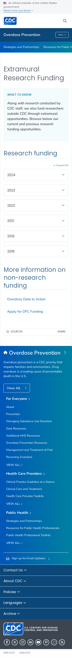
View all (14, 465)
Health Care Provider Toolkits (25, 496)
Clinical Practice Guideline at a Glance (30, 482)
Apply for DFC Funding (25, 311)
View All (14, 388)
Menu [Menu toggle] (62, 35)
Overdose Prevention (21, 34)
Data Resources (16, 428)
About (10, 407)
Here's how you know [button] (18, 10)
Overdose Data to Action (26, 299)
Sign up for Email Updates (28, 558)
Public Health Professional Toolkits (28, 535)
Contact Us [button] (15, 570)
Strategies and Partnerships (21, 47)
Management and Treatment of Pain (29, 450)
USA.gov (24, 652)
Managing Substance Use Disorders (29, 421)
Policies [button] (11, 592)
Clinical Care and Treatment (24, 489)
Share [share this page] (61, 331)
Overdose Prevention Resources (26, 443)
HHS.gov (9, 652)
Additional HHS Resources (23, 436)
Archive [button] (11, 614)
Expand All (62, 165)
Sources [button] (17, 331)
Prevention (13, 414)
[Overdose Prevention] (36, 353)
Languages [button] (14, 603)
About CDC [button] (14, 581)
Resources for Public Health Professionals (32, 528)
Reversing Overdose (19, 457)
